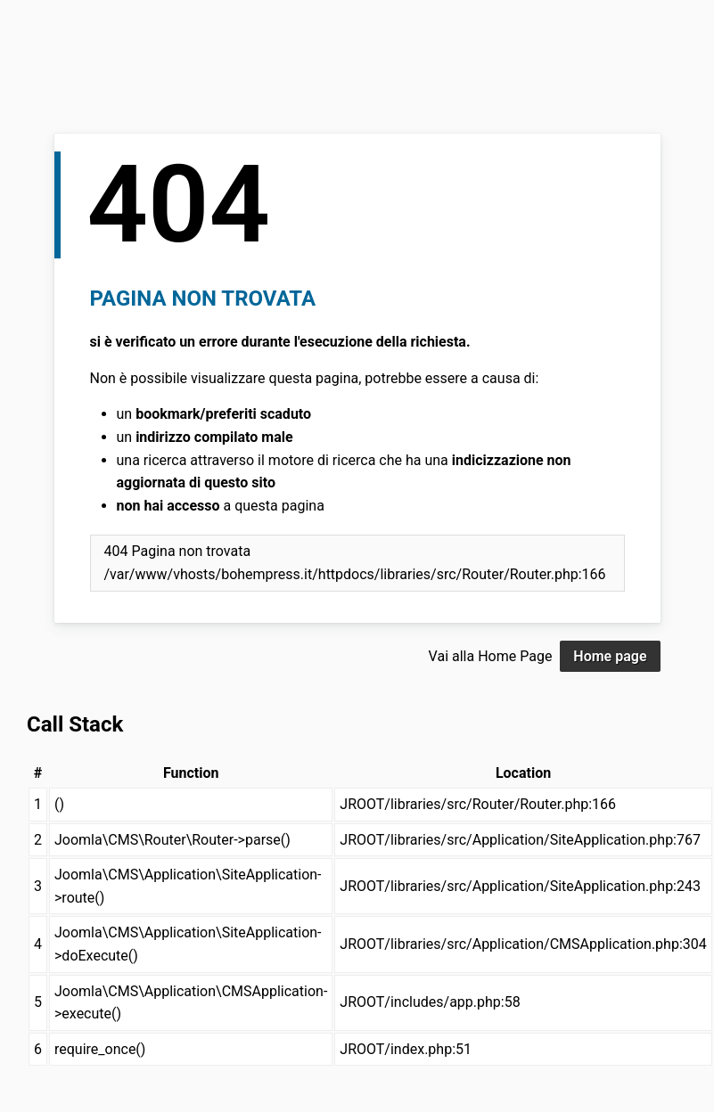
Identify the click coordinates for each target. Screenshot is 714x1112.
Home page (609, 656)
